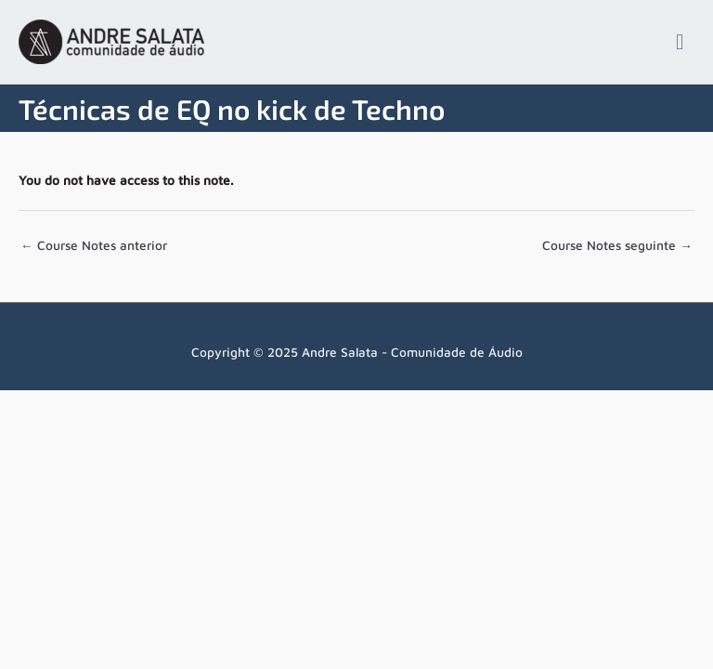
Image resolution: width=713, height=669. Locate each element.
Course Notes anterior (93, 245)
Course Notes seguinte (617, 245)
